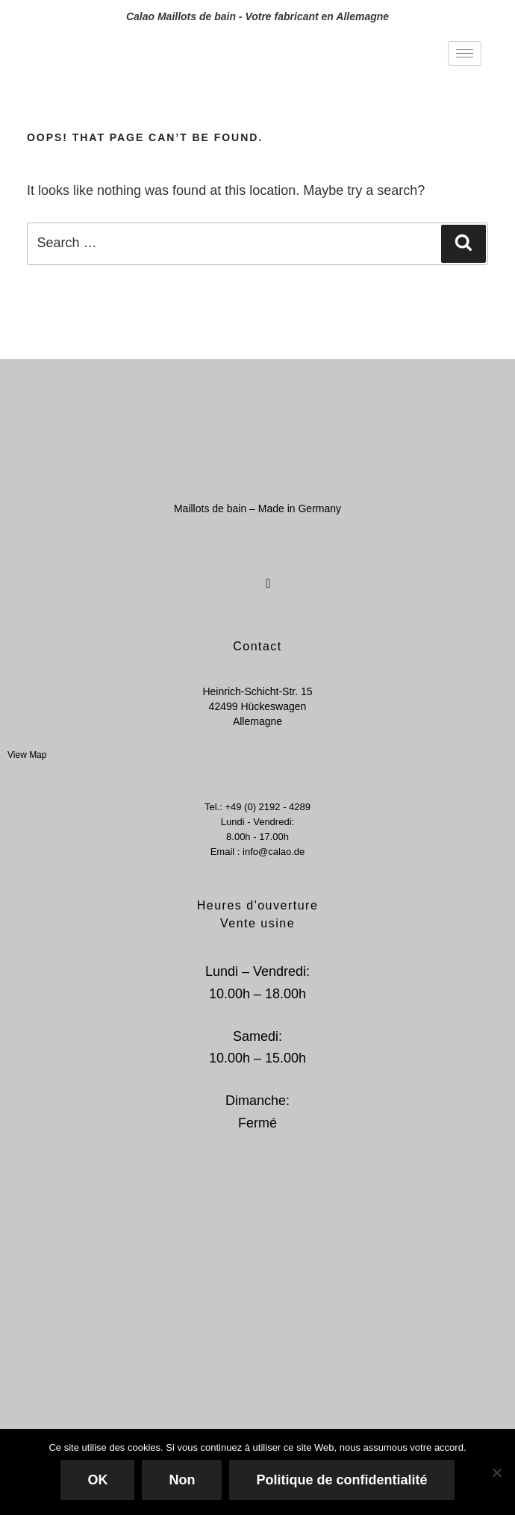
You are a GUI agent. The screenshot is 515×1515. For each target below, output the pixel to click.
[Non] (496, 1472)
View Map (26, 755)
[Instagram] (267, 574)
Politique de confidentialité (341, 1479)
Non (182, 1479)
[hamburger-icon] (464, 53)
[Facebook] (240, 574)
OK (97, 1479)
